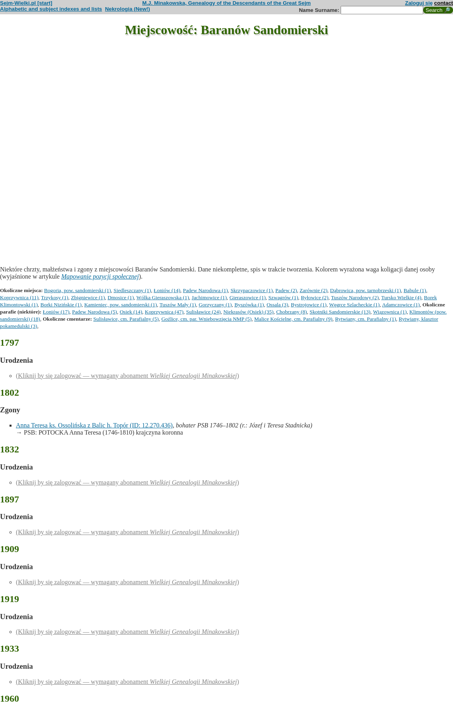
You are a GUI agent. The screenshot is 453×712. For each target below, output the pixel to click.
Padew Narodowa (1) (205, 290)
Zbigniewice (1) (88, 297)
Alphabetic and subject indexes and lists (51, 9)
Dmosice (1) (121, 297)
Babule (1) (415, 290)
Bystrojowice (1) (309, 305)
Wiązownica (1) (390, 312)
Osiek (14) (131, 312)
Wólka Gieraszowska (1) (163, 297)
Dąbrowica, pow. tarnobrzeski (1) (365, 290)
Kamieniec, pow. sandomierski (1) (120, 305)
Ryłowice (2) (314, 297)
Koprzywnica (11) (19, 297)
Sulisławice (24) (203, 312)
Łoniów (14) (167, 290)
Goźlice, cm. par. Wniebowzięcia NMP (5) (206, 319)
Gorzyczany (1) (215, 305)
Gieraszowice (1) (247, 297)
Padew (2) (286, 290)
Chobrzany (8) (291, 312)
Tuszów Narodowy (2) (355, 297)
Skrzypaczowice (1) (252, 290)
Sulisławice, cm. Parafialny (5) (126, 319)
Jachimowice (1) (209, 297)
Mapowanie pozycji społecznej (100, 276)
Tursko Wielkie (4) (401, 297)
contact (443, 3)
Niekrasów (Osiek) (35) (248, 312)
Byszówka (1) (249, 305)
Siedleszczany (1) (132, 290)
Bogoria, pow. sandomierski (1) (77, 290)
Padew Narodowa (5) (94, 312)
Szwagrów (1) (283, 297)
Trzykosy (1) (54, 297)
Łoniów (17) (56, 312)
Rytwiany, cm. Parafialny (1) (365, 319)
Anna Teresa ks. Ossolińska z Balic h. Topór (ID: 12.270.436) (94, 425)
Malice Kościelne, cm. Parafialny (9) (293, 319)
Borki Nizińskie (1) (61, 305)
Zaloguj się (419, 3)
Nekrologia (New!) (127, 9)
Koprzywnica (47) (164, 312)
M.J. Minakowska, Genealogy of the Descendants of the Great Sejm (226, 3)
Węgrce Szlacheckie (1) (354, 305)
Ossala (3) (277, 305)
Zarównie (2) (314, 290)
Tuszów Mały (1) (178, 305)
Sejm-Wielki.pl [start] (26, 3)
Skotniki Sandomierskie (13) (340, 312)
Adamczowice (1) (401, 305)
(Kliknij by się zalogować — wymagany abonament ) (127, 375)
